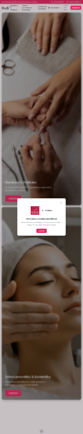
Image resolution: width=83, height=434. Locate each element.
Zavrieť (41, 231)
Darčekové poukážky (42, 8)
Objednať (76, 8)
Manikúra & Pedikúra (14, 8)
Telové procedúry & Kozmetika (27, 8)
